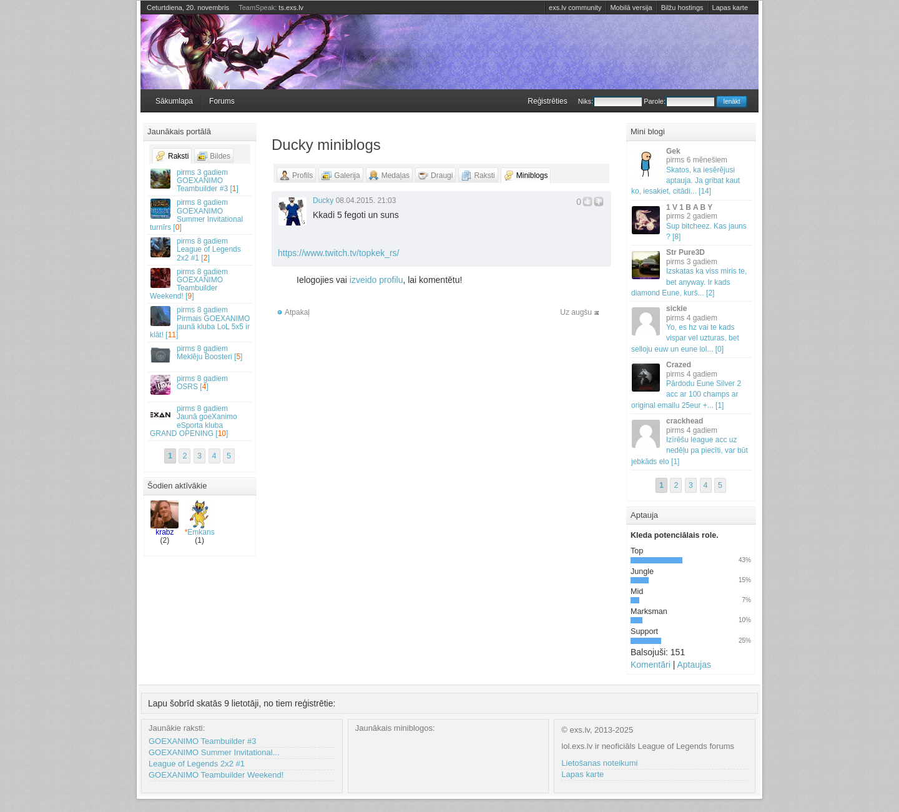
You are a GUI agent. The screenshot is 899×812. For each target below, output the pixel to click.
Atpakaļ (297, 312)
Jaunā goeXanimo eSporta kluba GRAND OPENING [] (200, 421)
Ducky (323, 200)
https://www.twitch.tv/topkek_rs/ (339, 253)
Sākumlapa (174, 101)
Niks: (610, 101)
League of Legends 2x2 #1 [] (200, 249)
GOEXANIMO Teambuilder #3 (202, 741)
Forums (222, 101)
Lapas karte (730, 7)
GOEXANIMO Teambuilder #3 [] (200, 180)
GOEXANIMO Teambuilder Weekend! (216, 775)
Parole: (679, 101)
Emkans (200, 518)
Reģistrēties (547, 101)
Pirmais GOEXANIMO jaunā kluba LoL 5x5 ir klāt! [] (200, 322)
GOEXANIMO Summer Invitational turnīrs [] (200, 215)
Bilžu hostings (682, 7)
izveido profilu (376, 280)
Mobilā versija (631, 7)
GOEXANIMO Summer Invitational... (214, 752)
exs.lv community (575, 7)
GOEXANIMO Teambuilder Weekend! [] (200, 284)
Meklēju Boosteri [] (200, 354)
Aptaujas (693, 665)
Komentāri (651, 665)
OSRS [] (200, 384)
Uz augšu (576, 312)
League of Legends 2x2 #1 (197, 763)
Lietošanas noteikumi (599, 763)
